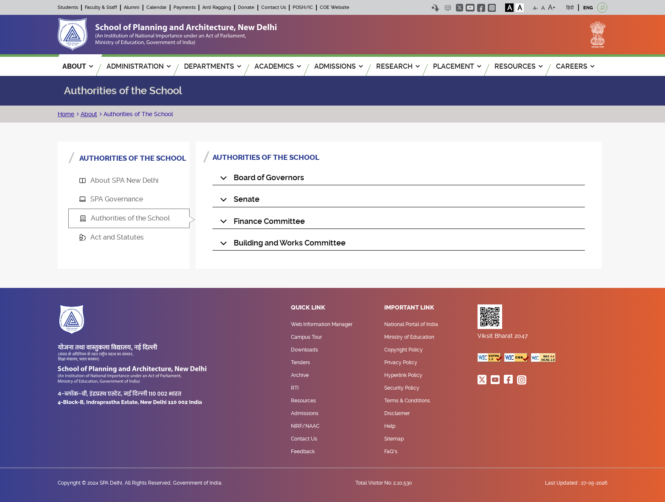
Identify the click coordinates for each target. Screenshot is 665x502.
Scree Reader (448, 8)
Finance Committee (261, 223)
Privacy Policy (400, 362)
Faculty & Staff (101, 7)
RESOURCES (518, 66)
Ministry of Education (409, 337)
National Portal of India (411, 324)
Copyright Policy (403, 350)
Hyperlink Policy (403, 375)
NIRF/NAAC (305, 426)
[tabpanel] (398, 202)
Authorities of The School (137, 114)
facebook (481, 8)
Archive (300, 375)
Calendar (156, 7)
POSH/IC (303, 7)
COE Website (334, 7)
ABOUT (77, 66)
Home (66, 114)
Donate (246, 7)
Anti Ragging (216, 7)
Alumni (132, 7)
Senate (238, 201)
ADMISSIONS (338, 66)
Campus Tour (306, 337)
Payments (184, 7)
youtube (470, 7)
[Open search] (602, 8)
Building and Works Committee (281, 245)
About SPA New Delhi (119, 180)
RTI (295, 388)
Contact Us (273, 7)
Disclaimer (397, 413)
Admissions (305, 413)
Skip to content (435, 8)
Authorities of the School (125, 218)
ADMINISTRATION (138, 66)
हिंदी (570, 8)
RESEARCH (397, 66)
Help (389, 426)
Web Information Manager (321, 324)
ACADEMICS (277, 66)
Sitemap (394, 439)
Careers (575, 66)
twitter (459, 7)
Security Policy (401, 388)
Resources (303, 401)
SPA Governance (111, 199)
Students (68, 7)
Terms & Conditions (407, 401)
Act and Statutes (111, 237)
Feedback (303, 452)
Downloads (304, 350)
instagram (492, 8)
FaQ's (390, 452)
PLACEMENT (457, 66)
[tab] (129, 180)
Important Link (409, 307)
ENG (588, 8)
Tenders (300, 362)
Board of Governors (260, 179)
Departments (212, 66)
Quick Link (308, 307)
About (89, 114)
